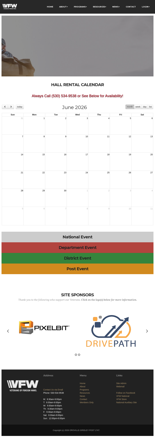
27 (151, 172)
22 (43, 172)
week (137, 107)
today (19, 107)
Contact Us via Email (53, 402)
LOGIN (145, 7)
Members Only (87, 423)
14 (22, 154)
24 (87, 172)
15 (43, 154)
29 (43, 190)
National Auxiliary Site (126, 421)
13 (151, 136)
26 (130, 172)
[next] (11, 107)
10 (87, 136)
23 (65, 172)
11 (108, 136)
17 (87, 154)
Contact (83, 420)
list (150, 107)
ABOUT (62, 7)
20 (151, 154)
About (82, 407)
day (145, 107)
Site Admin (121, 402)
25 (108, 172)
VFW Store (121, 418)
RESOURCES (99, 7)
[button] (8, 331)
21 (22, 172)
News (82, 417)
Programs (84, 410)
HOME (50, 7)
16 (65, 154)
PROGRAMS (80, 7)
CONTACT (131, 7)
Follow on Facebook (125, 411)
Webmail (120, 405)
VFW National (122, 415)
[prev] (5, 107)
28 (22, 190)
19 (130, 154)
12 (130, 136)
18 (108, 154)
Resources (85, 413)
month (130, 107)
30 (65, 190)
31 (22, 118)
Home (82, 404)
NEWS (115, 7)
